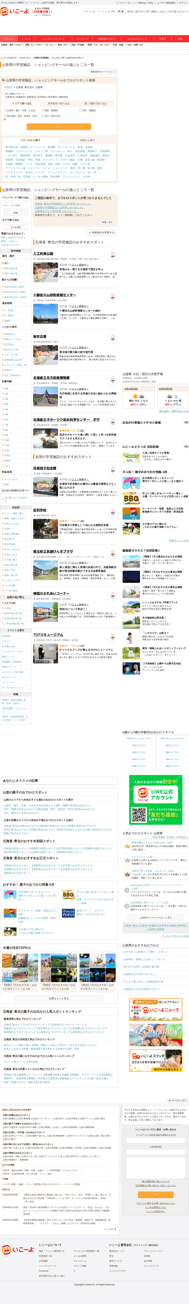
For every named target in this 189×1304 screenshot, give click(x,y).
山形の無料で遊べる (35, 1136)
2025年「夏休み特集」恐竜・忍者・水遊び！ (14, 701)
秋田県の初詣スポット (16, 852)
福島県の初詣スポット (70, 852)
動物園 (51, 147)
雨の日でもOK (142, 11)
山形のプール (85, 1118)
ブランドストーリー (153, 1251)
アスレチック (50, 159)
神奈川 (39, 45)
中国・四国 (118, 45)
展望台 (106, 155)
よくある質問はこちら (155, 1207)
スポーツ (6, 641)
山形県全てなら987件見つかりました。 (57, 211)
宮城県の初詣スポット (97, 848)
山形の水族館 (104, 1148)
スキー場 (85, 164)
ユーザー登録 (9, 1184)
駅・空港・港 (13, 176)
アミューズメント (58, 172)
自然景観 (80, 151)
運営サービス (115, 1261)
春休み (130, 11)
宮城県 (172, 925)
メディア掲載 (80, 1266)
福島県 (160, 929)
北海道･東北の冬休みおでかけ (20, 825)
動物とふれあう (159, 11)
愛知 (65, 45)
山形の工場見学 (10, 1127)
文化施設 (20, 159)
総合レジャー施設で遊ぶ (17, 1045)
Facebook (43, 1271)
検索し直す (107, 222)
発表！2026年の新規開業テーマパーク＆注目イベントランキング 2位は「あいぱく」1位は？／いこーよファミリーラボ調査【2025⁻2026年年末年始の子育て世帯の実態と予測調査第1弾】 (66, 1210)
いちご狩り (12, 155)
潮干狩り (38, 155)
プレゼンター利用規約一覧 (86, 1251)
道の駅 (91, 168)
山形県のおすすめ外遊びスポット (142, 989)
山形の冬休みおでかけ (97, 829)
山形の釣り (59, 1118)
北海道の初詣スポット (16, 848)
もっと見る (109, 1229)
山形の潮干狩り (71, 1156)
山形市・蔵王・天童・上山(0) (19, 110)
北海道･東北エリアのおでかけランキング (27, 1024)
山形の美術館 (90, 1148)
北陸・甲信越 (77, 45)
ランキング (82, 38)
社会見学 (70, 155)
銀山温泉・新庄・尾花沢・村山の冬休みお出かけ (65, 809)
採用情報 (113, 1266)
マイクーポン (124, 3)
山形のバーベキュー (42, 1118)
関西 (90, 45)
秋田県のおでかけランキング (20, 1032)
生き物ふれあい (9, 646)
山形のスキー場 (29, 1156)
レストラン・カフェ (39, 168)
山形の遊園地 (9, 1118)
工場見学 (82, 155)
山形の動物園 (24, 1118)
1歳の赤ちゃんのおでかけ (172, 738)
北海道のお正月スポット (17, 865)
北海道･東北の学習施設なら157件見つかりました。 (63, 203)
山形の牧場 (72, 1118)
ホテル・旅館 (70, 164)
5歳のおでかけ (172, 752)
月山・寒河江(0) (51, 116)
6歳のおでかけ (139, 759)
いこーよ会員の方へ (155, 1211)
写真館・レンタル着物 (35, 176)
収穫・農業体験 (32, 1048)
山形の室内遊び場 (34, 1148)
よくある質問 (80, 1256)
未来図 (147, 1256)
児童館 (9, 164)
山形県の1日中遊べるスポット (140, 974)
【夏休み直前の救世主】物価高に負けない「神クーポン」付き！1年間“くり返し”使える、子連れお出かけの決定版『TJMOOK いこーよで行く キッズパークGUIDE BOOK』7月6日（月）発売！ (67, 1198)
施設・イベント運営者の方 (52, 1251)
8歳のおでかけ (139, 766)
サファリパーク (66, 147)
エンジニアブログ (117, 1271)
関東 (27, 45)
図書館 (19, 164)
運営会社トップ (116, 1251)
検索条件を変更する (101, 232)
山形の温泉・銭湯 (11, 1156)
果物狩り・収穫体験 (98, 151)
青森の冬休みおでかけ (81, 825)
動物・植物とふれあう (45, 1045)
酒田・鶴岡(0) (50, 110)
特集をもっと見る (179, 540)
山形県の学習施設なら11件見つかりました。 (60, 207)
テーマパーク (37, 147)
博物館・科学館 (54, 155)
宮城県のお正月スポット (17, 869)
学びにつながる (69, 1045)
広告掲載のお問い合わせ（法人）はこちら (156, 1185)
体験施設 (95, 155)
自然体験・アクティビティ (65, 176)
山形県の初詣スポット (43, 852)
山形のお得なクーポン (13, 1136)
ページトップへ (178, 1100)
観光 (99, 168)
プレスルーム (80, 1261)
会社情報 (148, 1261)
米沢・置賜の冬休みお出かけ (20, 809)
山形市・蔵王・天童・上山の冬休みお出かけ (28, 805)
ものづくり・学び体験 (12, 672)
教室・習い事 (77, 168)
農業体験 (25, 155)
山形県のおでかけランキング (54, 1032)
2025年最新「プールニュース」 (15, 710)
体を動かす (49, 1048)
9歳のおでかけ (172, 766)
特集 (180, 38)
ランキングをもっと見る (175, 936)
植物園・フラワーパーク (19, 151)
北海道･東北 (131, 925)
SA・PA (91, 172)
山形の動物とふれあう (49, 1127)
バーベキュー (57, 151)
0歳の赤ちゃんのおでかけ (139, 738)
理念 (111, 1256)
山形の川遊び (9, 1139)
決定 (59, 126)
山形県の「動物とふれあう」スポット (144, 959)
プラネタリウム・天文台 (19, 172)
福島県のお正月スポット (17, 872)
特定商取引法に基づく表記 (52, 1276)
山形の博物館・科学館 (70, 1148)
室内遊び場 (12, 147)
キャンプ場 (41, 151)
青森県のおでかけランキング (20, 1028)
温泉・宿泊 (73, 1048)
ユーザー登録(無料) (166, 3)
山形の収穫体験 (69, 1127)
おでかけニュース (137, 38)
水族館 (88, 147)
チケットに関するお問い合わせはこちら (156, 1203)
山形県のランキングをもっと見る (156, 917)
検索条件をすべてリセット (103, 72)
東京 (33, 45)
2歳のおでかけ (139, 745)
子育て (162, 38)
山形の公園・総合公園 (98, 1136)
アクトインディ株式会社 (145, 1245)
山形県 (151, 929)
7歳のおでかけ (172, 759)
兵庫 (106, 45)
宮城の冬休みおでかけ (43, 829)
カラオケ (40, 172)
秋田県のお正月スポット (47, 869)
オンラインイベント (53, 38)
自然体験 (6, 636)
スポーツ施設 (67, 159)
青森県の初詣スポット (43, 848)
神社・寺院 (34, 159)
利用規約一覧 (45, 1256)
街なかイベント (9, 677)
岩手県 (162, 925)
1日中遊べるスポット (179, 11)
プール (29, 164)
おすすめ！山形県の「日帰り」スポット (145, 951)
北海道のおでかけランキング (68, 1024)
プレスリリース (151, 1266)
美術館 (9, 159)
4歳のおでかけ (139, 752)
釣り (70, 151)
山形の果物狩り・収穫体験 (15, 1160)
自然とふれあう (12, 1048)
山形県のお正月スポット (76, 869)
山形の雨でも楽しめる (13, 1148)
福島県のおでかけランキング (89, 1032)
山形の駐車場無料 (55, 1136)
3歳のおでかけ (172, 745)
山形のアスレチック (76, 1136)
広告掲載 (43, 1261)
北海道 (18, 45)
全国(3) (8, 87)
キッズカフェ (77, 172)
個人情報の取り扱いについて (156, 1181)
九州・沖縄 (132, 45)
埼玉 (51, 45)
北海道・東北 (7, 45)
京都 (101, 45)
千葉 (46, 45)
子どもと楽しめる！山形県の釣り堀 (143, 981)
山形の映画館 (51, 1148)
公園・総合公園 (86, 159)
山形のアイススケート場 (50, 1156)
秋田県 (181, 925)
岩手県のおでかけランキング (54, 1028)
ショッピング (60, 168)
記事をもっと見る (59, 998)
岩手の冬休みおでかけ (16, 829)
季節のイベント (9, 667)
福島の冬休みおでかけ (16, 833)
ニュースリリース (47, 1266)
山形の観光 (99, 1118)
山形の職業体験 (86, 1127)
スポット (9, 38)
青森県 (153, 925)
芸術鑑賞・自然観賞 (11, 662)
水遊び (61, 1048)
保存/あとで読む (144, 3)
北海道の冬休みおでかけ (53, 825)
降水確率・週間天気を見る (174, 411)
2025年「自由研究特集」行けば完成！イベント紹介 (15, 718)
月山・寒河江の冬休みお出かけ (21, 812)
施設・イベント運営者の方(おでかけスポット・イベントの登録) (49, 1184)
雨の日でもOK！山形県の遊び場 (141, 966)
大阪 (95, 45)
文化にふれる (87, 1045)
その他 (86, 176)
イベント (26, 38)
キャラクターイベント (12, 687)
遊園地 (24, 147)
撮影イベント (8, 656)
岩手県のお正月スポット (76, 865)
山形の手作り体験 (28, 1127)
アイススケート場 (15, 168)
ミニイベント (8, 682)
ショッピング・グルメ (12, 651)
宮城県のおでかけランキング (89, 1028)
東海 (59, 45)
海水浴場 (40, 164)
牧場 (80, 147)
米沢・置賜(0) (88, 110)
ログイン (183, 3)
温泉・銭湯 (54, 164)
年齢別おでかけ (107, 38)
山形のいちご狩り (89, 1156)
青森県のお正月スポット (47, 865)
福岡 (141, 45)
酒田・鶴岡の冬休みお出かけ (72, 805)
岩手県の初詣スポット (70, 848)
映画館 (101, 159)
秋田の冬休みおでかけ (70, 829)
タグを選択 (15, 227)
